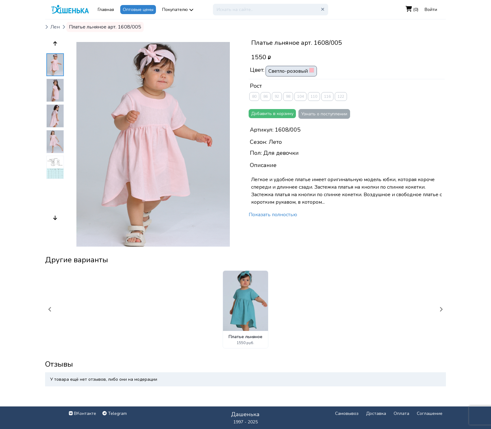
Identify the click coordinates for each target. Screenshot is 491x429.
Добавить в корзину (272, 114)
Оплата (401, 413)
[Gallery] (245, 309)
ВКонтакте (82, 413)
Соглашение (429, 413)
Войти (431, 10)
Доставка (376, 413)
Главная (106, 10)
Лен (55, 27)
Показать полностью (273, 214)
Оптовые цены (138, 10)
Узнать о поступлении (324, 114)
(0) (412, 9)
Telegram (114, 413)
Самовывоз (347, 413)
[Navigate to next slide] (441, 309)
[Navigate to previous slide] (49, 309)
